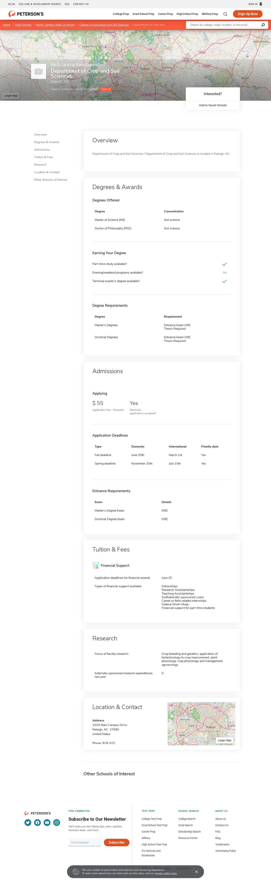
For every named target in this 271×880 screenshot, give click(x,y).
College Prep (121, 13)
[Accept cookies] (194, 872)
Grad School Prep (143, 13)
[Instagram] (56, 822)
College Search (187, 818)
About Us (220, 818)
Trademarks (222, 844)
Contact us (81, 4)
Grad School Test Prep (154, 825)
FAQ (67, 4)
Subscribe (116, 842)
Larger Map (11, 95)
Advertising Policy (225, 850)
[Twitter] (27, 822)
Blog (11, 4)
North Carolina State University (55, 25)
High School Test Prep (154, 844)
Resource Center (188, 838)
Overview (40, 135)
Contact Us (221, 825)
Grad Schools (23, 25)
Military (146, 838)
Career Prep (165, 13)
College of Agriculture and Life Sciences (104, 25)
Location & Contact (46, 172)
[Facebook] (37, 822)
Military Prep (210, 13)
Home (6, 25)
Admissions (42, 150)
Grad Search (185, 825)
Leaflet (225, 32)
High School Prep (187, 13)
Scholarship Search (189, 831)
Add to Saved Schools (213, 105)
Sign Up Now (248, 14)
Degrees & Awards (46, 142)
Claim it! (105, 89)
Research (40, 165)
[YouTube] (47, 822)
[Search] (225, 14)
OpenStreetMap (245, 32)
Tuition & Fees (43, 157)
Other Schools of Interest (50, 180)
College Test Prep (152, 818)
